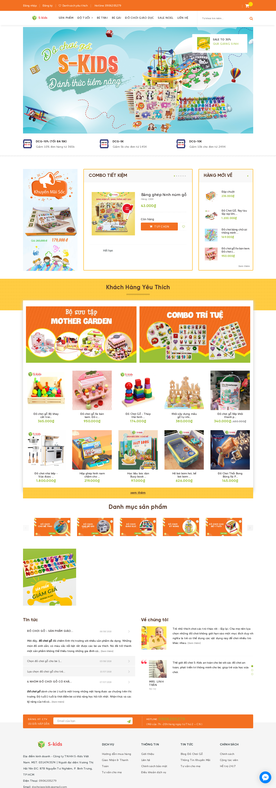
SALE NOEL (165, 17)
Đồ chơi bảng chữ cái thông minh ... (234, 231)
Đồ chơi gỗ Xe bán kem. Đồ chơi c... (236, 250)
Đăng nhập (30, 5)
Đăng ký (47, 5)
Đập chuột (228, 191)
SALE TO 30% (222, 39)
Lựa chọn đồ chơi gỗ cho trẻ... (46, 671)
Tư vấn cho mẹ (112, 772)
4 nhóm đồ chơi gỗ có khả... (49, 681)
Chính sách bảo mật (154, 766)
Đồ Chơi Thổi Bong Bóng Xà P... (230, 474)
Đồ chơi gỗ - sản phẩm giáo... (50, 631)
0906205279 (112, 5)
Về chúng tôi (154, 620)
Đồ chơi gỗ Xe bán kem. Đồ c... (92, 415)
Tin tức (30, 620)
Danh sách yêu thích (75, 5)
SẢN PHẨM (65, 17)
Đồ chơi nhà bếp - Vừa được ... (45, 474)
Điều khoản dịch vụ (153, 772)
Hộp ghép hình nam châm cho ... (92, 474)
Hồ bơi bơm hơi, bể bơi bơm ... (184, 474)
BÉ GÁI (116, 17)
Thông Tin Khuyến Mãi (195, 760)
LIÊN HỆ (182, 17)
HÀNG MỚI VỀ (218, 175)
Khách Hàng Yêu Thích (138, 287)
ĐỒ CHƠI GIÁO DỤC (139, 17)
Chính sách (227, 753)
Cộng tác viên (229, 760)
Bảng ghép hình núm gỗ (163, 194)
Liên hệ (145, 760)
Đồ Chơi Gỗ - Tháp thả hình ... (138, 415)
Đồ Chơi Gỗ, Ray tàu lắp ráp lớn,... (234, 212)
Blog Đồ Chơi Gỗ (191, 753)
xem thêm (138, 492)
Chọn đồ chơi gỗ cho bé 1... (44, 661)
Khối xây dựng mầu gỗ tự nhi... (184, 415)
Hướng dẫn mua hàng (116, 753)
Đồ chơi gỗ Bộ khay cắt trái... (46, 415)
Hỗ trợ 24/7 (228, 766)
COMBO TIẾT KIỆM (108, 175)
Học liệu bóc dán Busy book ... (138, 474)
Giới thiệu (147, 753)
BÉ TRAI (102, 17)
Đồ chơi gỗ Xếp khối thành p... (230, 415)
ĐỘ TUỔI (85, 17)
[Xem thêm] (107, 651)
